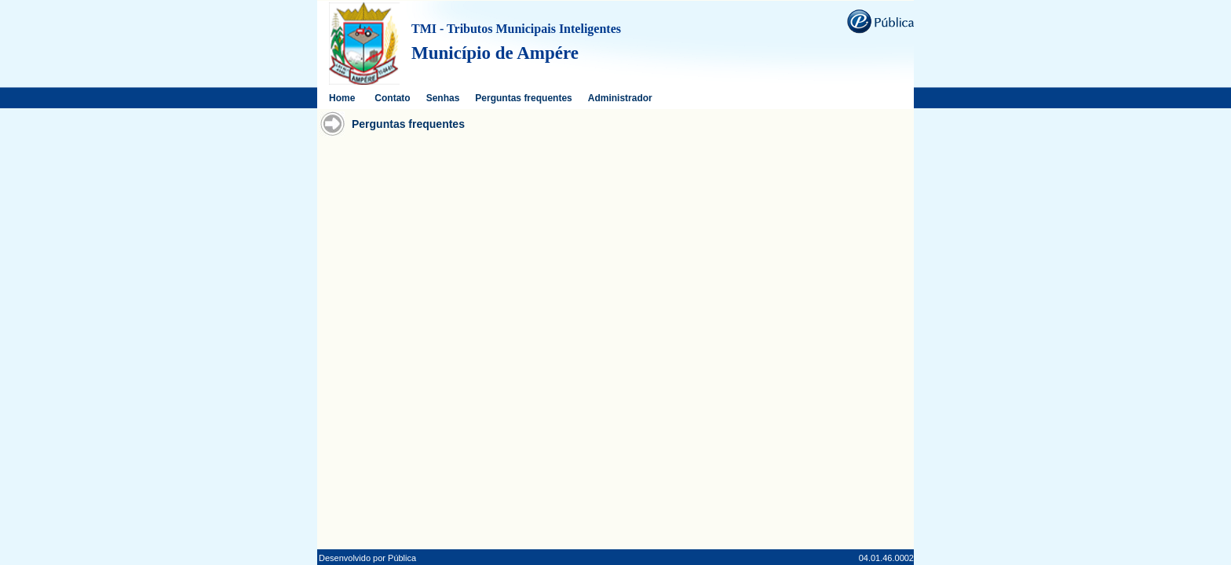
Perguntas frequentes (523, 98)
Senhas (443, 98)
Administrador (620, 98)
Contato (392, 98)
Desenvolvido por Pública (367, 558)
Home (342, 98)
